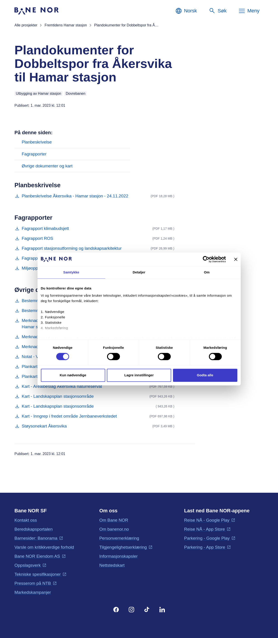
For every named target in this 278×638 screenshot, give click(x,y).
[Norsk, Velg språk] (186, 11)
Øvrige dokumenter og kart (47, 166)
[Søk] (218, 11)
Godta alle (205, 375)
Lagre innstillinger (139, 375)
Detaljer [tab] (139, 272)
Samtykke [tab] (71, 272)
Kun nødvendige (73, 375)
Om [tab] (207, 272)
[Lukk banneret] (235, 259)
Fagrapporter (34, 154)
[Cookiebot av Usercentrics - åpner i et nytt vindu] (206, 259)
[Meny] (249, 11)
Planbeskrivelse (37, 142)
